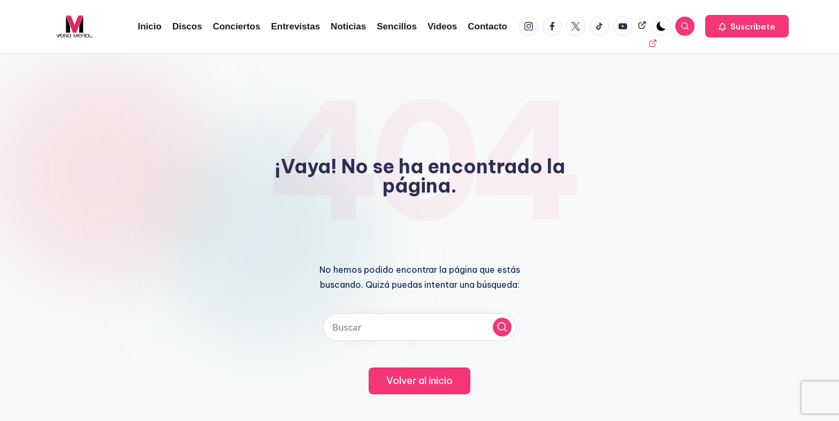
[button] (747, 26)
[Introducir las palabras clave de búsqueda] (419, 327)
